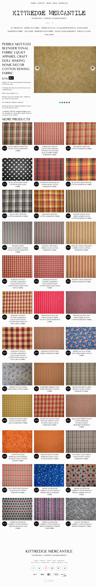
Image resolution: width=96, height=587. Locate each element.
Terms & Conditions (57, 562)
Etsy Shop (49, 35)
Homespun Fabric (15, 31)
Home (33, 3)
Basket (63, 3)
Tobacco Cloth (84, 31)
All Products (16, 28)
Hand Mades (82, 28)
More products (16, 119)
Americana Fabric (32, 28)
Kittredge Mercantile (49, 551)
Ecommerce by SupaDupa (50, 581)
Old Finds (28, 31)
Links (65, 562)
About (49, 3)
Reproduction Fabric (44, 31)
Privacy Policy (35, 562)
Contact (41, 3)
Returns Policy (45, 562)
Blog (55, 3)
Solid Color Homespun (65, 31)
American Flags (48, 28)
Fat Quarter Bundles (66, 28)
